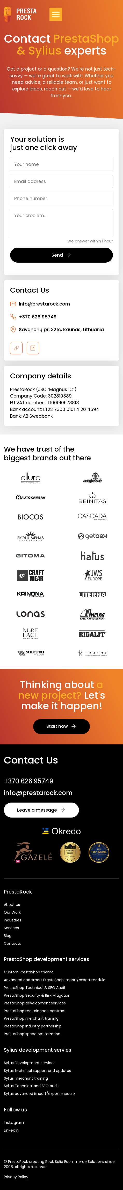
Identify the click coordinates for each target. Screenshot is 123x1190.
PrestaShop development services (35, 1003)
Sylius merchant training (26, 1078)
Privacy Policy (16, 1176)
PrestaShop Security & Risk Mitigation (37, 995)
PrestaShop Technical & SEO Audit (35, 987)
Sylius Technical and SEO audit (31, 1085)
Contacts (12, 943)
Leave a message (41, 810)
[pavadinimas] (16, 348)
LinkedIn (11, 1130)
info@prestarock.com (40, 304)
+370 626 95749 (33, 317)
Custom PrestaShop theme (29, 972)
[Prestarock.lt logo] (20, 14)
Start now (61, 726)
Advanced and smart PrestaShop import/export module (54, 979)
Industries (12, 920)
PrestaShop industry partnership (33, 1026)
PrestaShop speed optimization (32, 1033)
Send (62, 255)
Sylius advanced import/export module (39, 1093)
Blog (7, 935)
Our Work (12, 912)
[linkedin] (33, 348)
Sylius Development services (29, 1062)
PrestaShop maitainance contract (35, 1010)
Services (11, 927)
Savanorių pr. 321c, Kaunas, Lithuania (57, 329)
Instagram (14, 1122)
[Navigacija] (55, 14)
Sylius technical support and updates (37, 1070)
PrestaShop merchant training (31, 1018)
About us (12, 904)
